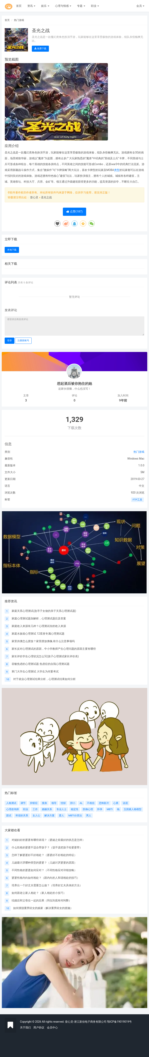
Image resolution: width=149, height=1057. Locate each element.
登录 (9, 340)
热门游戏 (19, 20)
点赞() (74, 211)
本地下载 (11, 249)
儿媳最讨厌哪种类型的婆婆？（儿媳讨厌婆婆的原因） (44, 862)
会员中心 (52, 1027)
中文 (141, 485)
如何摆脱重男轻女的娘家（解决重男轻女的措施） (43, 908)
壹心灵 (34, 197)
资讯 (31, 5)
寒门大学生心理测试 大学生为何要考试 (35, 671)
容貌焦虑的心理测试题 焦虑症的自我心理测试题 (40, 663)
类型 (117, 170)
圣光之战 (46, 197)
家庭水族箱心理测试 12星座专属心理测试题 (38, 633)
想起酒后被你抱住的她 (74, 383)
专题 (81, 5)
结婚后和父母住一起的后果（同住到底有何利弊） (41, 900)
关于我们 (25, 1027)
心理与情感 (63, 5)
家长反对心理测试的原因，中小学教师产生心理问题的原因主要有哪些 (54, 648)
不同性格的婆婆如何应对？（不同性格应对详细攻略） (44, 870)
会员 (140, 5)
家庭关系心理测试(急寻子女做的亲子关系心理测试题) (44, 610)
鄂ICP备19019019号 (119, 1021)
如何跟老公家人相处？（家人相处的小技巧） (39, 892)
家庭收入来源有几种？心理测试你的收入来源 (39, 626)
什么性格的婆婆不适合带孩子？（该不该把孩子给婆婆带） (47, 847)
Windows (132, 458)
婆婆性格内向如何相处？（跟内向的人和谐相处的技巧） (46, 877)
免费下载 (40, 48)
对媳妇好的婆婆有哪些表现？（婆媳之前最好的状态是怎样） (48, 839)
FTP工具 (137, 499)
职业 (95, 5)
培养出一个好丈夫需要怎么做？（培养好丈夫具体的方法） (47, 885)
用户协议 (38, 1027)
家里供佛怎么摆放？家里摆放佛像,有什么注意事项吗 (43, 641)
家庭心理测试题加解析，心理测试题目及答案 (39, 618)
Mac (141, 458)
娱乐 (45, 5)
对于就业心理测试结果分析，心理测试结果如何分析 (44, 679)
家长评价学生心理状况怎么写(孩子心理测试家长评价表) (45, 656)
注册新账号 (23, 340)
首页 (19, 5)
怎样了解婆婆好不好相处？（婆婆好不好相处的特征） (44, 855)
